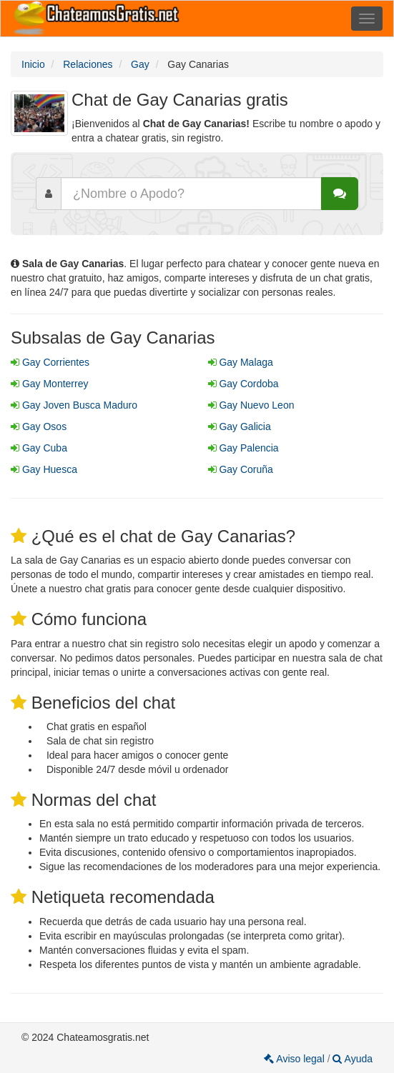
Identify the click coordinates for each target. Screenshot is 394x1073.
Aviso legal (295, 1058)
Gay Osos (39, 426)
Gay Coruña (240, 469)
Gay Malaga (240, 362)
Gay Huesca (44, 469)
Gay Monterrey (49, 383)
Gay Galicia (239, 426)
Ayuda (353, 1058)
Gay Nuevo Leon (251, 405)
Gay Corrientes (50, 362)
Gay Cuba (39, 448)
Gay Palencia (243, 448)
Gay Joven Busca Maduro (74, 405)
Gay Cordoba (243, 383)
